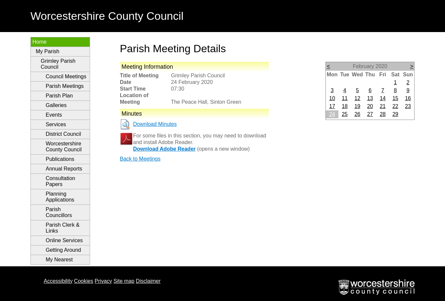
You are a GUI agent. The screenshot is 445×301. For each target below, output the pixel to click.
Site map (124, 281)
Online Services (64, 240)
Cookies (83, 281)
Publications (60, 159)
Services (56, 124)
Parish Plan (59, 95)
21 (383, 106)
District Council (63, 134)
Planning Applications (60, 197)
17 (332, 106)
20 (370, 106)
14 (383, 98)
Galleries (56, 105)
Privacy (103, 281)
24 (332, 114)
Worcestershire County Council (64, 146)
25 (345, 114)
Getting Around (63, 250)
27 (370, 114)
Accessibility (58, 281)
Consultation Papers (60, 181)
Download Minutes (155, 124)
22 (395, 106)
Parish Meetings (65, 86)
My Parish (47, 51)
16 (408, 98)
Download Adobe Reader (164, 149)
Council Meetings (66, 76)
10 (332, 98)
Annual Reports (64, 168)
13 (370, 98)
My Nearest (59, 259)
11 (345, 98)
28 (383, 114)
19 (357, 106)
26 (357, 114)
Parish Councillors (59, 212)
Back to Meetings (140, 159)
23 (408, 106)
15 (395, 98)
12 (357, 98)
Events (54, 115)
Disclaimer (148, 281)
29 (395, 114)
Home (39, 42)
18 (345, 106)
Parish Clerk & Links (62, 228)
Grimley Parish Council (58, 64)
